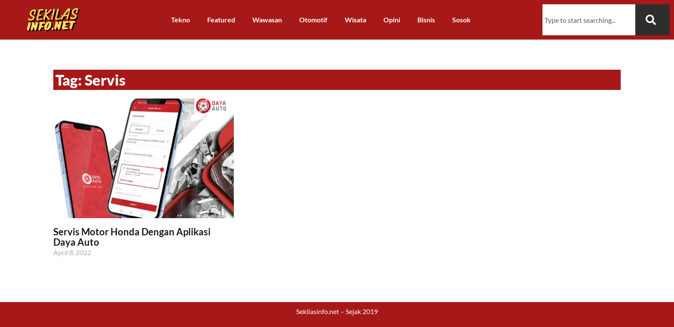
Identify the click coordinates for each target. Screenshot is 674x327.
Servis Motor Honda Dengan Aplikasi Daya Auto (132, 237)
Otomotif (313, 19)
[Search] (652, 19)
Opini (391, 19)
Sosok (461, 19)
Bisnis (426, 19)
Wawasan (267, 19)
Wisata (355, 19)
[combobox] (588, 19)
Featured (221, 19)
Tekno (180, 19)
